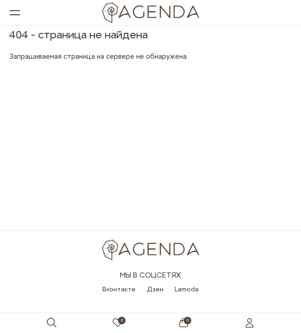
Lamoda (187, 289)
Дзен (155, 289)
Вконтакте (119, 289)
